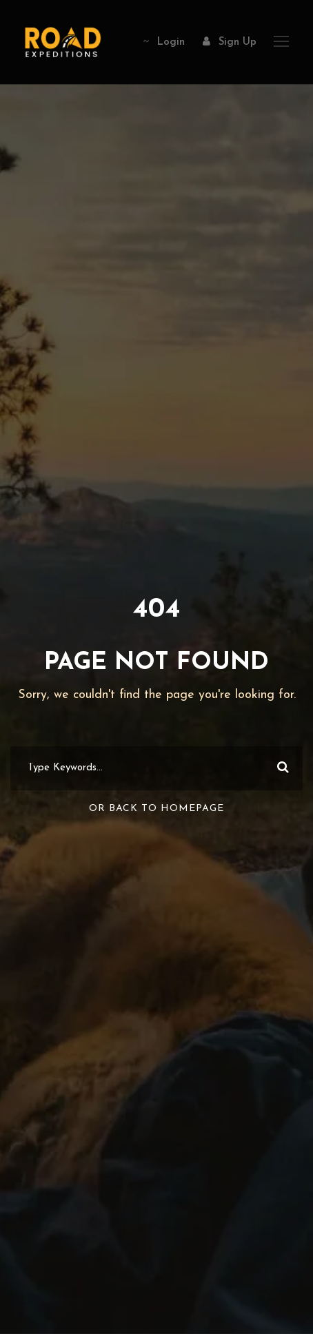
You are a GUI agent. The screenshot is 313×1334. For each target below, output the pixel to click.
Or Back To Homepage (156, 808)
